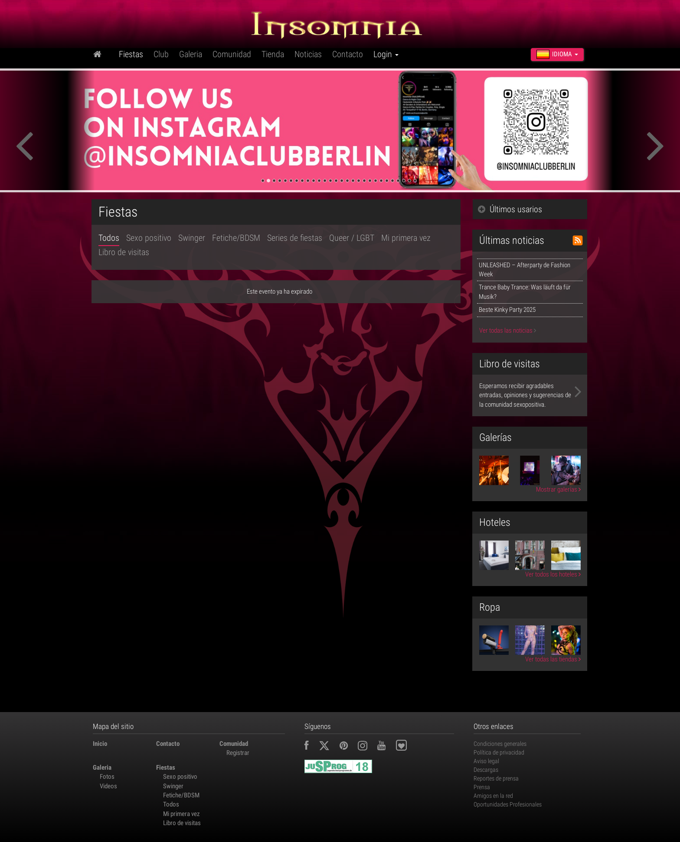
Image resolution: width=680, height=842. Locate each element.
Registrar (237, 753)
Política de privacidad (499, 752)
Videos (108, 786)
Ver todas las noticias (507, 330)
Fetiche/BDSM (236, 238)
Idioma (557, 54)
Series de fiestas (294, 238)
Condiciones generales (500, 743)
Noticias (308, 54)
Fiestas (131, 54)
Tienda (273, 54)
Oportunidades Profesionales (508, 804)
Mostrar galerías (558, 489)
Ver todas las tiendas (553, 659)
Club (161, 54)
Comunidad (231, 54)
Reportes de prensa (496, 778)
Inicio (100, 744)
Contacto (347, 54)
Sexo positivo (148, 238)
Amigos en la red (493, 795)
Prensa (482, 787)
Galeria (190, 54)
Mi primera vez (406, 238)
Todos (108, 238)
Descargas (486, 769)
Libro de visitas (123, 252)
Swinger (191, 238)
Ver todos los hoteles (553, 574)
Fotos (107, 776)
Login (386, 54)
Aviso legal (486, 761)
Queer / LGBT (351, 238)
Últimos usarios (510, 209)
